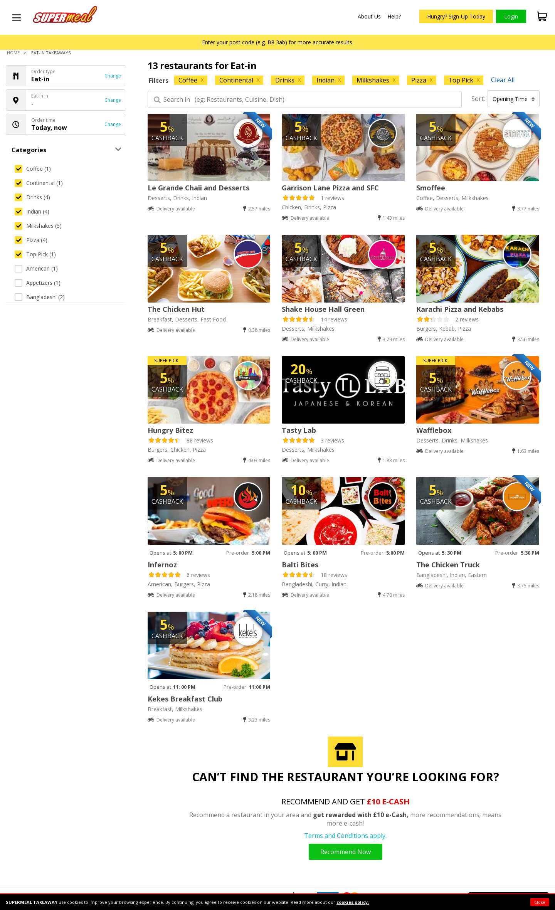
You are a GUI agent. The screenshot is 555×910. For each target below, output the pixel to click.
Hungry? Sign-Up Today (456, 16)
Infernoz (162, 564)
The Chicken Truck (448, 564)
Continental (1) (39, 183)
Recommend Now (345, 852)
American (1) (36, 268)
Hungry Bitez (170, 430)
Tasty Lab (299, 430)
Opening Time (514, 99)
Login (511, 16)
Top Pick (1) (35, 254)
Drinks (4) (32, 197)
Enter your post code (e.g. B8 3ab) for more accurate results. (277, 42)
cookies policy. (352, 902)
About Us (369, 16)
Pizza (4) (31, 240)
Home (13, 53)
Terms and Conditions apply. (345, 835)
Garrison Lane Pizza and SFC (330, 187)
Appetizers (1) (38, 282)
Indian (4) (32, 211)
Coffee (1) (33, 168)
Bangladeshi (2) (40, 297)
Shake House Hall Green (323, 309)
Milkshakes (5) (38, 225)
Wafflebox (433, 430)
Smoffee (430, 187)
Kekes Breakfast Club (185, 698)
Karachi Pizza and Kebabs (459, 309)
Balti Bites (300, 564)
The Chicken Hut (176, 309)
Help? (394, 16)
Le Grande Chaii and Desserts (198, 187)
